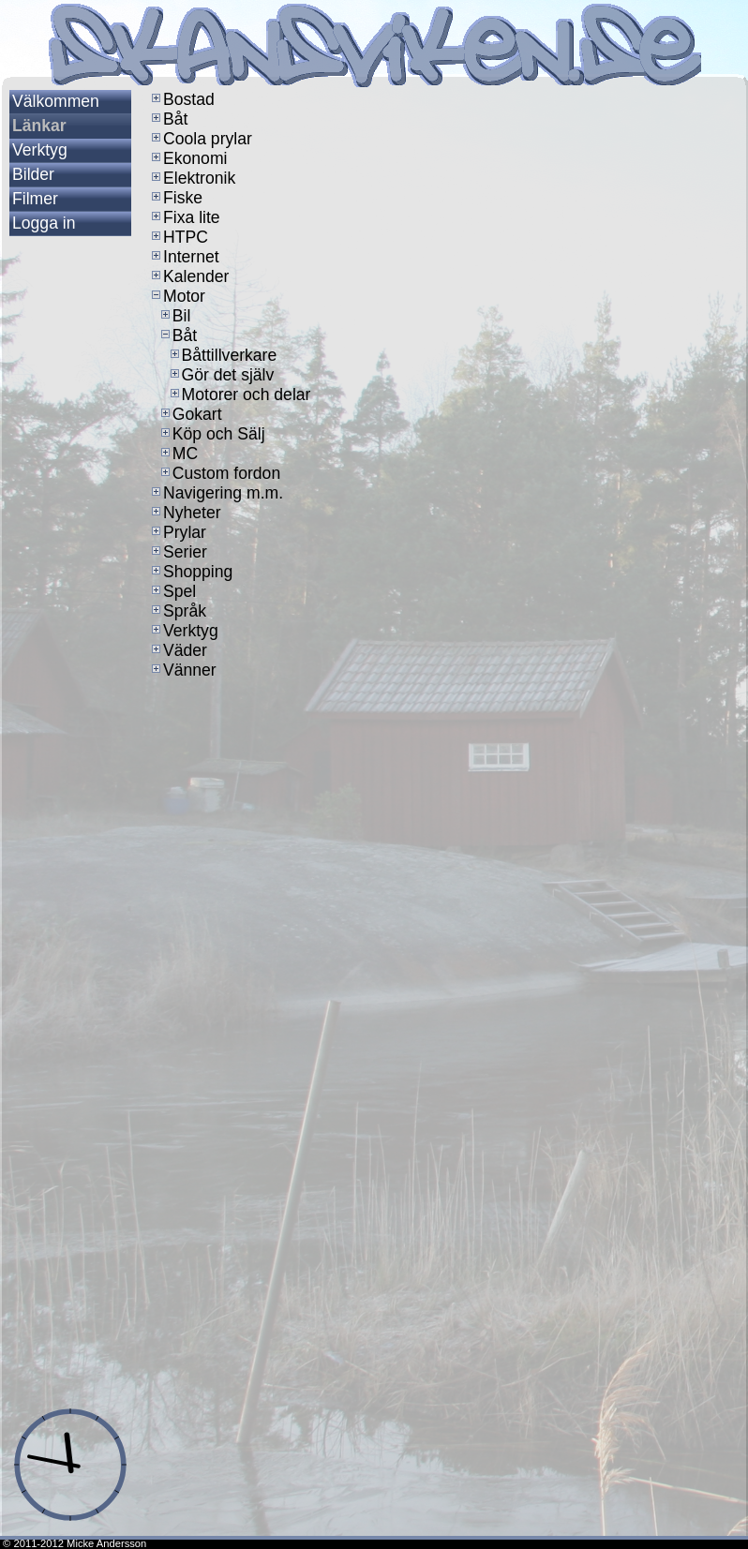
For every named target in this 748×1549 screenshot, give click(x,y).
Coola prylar (200, 138)
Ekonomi (187, 158)
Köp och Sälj (211, 433)
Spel (172, 591)
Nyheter (184, 512)
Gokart (189, 414)
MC (177, 453)
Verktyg (39, 150)
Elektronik (191, 178)
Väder (177, 650)
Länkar (39, 125)
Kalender (188, 276)
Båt (167, 119)
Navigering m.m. (215, 493)
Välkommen (55, 101)
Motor (176, 296)
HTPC (178, 237)
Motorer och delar (239, 394)
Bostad (181, 99)
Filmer (35, 198)
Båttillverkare (222, 355)
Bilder (33, 174)
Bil (174, 315)
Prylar (177, 532)
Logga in (44, 223)
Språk (177, 611)
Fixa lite (184, 217)
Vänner (182, 670)
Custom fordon (218, 473)
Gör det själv (221, 374)
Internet (183, 256)
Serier (177, 552)
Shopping (190, 571)
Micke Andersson (106, 1543)
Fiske (175, 197)
